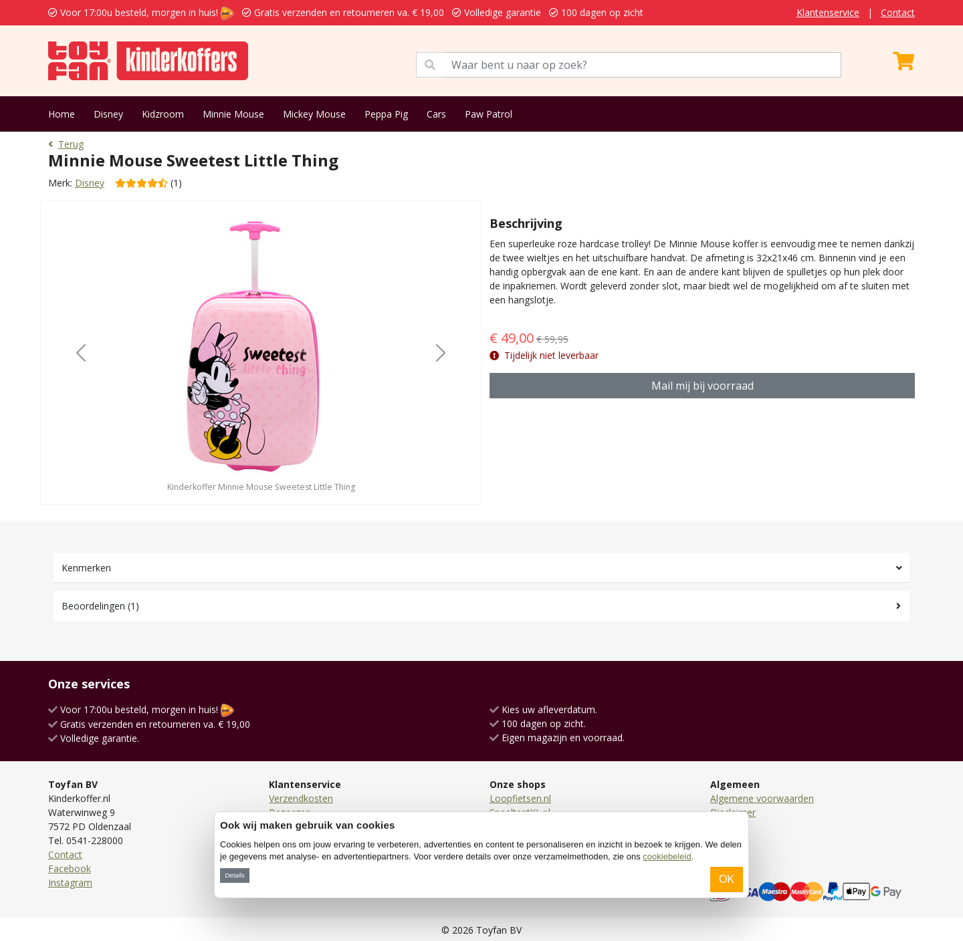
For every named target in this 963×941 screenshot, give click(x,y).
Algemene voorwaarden (762, 798)
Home (61, 114)
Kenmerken (86, 567)
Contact (898, 12)
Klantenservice (827, 12)
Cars (436, 114)
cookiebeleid (667, 856)
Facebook (69, 868)
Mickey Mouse (314, 114)
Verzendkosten (301, 798)
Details (234, 875)
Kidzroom (163, 114)
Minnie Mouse (233, 114)
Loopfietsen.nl (520, 798)
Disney (108, 114)
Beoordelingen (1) (100, 605)
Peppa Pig (386, 114)
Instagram (70, 882)
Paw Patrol (488, 114)
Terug (66, 144)
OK (726, 879)
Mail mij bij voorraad (702, 385)
